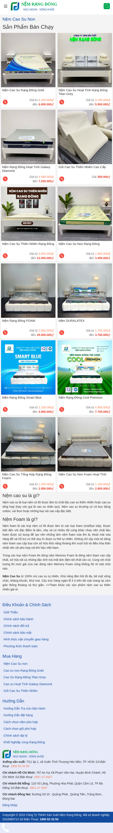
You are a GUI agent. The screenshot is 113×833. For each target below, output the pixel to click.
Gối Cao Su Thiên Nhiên (21, 690)
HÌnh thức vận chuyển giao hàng (26, 639)
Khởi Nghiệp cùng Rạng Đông (24, 742)
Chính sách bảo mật (17, 632)
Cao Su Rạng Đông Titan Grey (25, 677)
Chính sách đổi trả (16, 625)
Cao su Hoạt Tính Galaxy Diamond (28, 684)
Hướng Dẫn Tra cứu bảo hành (24, 708)
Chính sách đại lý (16, 735)
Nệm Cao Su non (16, 663)
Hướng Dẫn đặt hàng (18, 715)
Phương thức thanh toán (21, 646)
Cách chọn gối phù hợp (20, 728)
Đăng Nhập (10, 805)
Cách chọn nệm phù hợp (21, 722)
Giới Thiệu (11, 612)
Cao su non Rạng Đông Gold (24, 670)
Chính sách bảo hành (18, 619)
